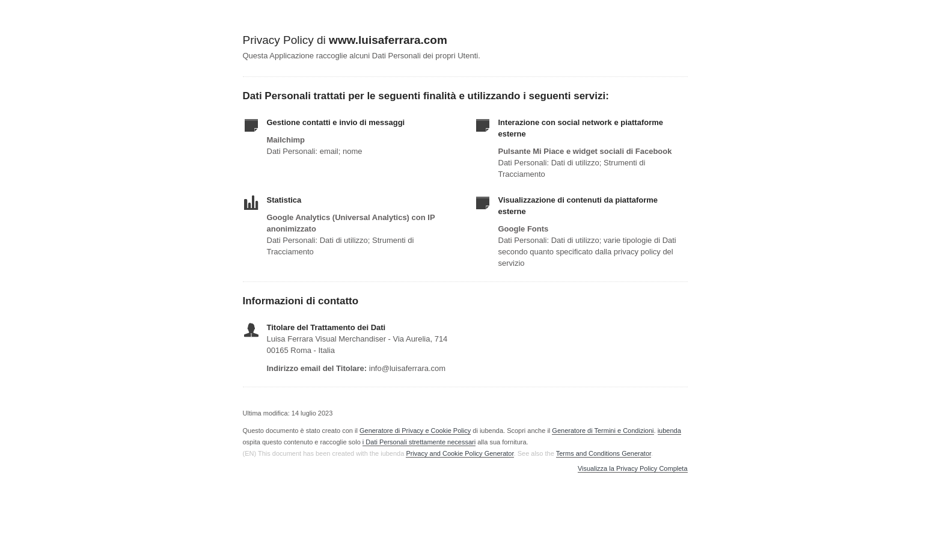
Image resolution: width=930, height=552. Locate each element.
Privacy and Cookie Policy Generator (459, 453)
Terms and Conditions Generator (603, 453)
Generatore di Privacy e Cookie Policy (415, 430)
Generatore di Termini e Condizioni (602, 430)
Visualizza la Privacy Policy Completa (633, 468)
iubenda (669, 430)
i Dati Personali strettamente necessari (419, 442)
